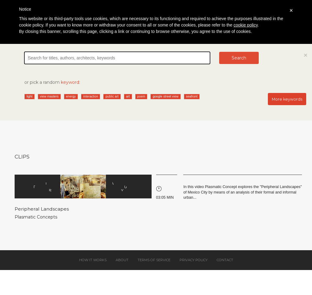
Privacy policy (194, 260)
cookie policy (245, 25)
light (29, 96)
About (122, 260)
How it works (93, 260)
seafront (192, 96)
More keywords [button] (287, 99)
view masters (49, 96)
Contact (225, 260)
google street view (166, 96)
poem (141, 96)
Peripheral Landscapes (42, 209)
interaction (90, 96)
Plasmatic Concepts (36, 217)
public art (112, 96)
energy (71, 96)
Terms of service (154, 260)
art (128, 96)
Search (239, 58)
